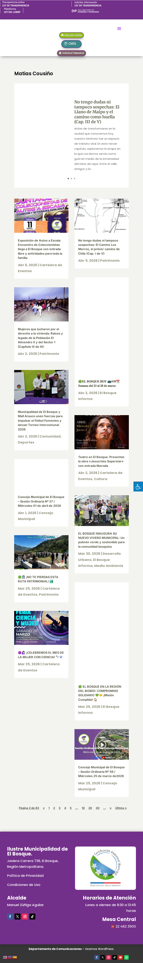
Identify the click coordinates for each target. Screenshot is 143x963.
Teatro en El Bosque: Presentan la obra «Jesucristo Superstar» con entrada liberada (101, 461)
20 (90, 808)
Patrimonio (49, 353)
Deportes (26, 442)
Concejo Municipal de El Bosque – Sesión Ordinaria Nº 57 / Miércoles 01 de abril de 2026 (41, 501)
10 (83, 808)
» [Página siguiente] (111, 808)
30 (97, 808)
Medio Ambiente (108, 565)
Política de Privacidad (25, 875)
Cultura (100, 479)
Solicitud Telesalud (73, 53)
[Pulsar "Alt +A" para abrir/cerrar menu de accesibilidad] (138, 486)
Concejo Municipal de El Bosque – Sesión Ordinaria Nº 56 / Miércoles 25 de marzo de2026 (101, 771)
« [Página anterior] (44, 808)
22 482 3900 (126, 926)
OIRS (73, 44)
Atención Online (73, 35)
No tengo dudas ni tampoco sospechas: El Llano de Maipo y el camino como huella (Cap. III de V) (96, 111)
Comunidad (50, 436)
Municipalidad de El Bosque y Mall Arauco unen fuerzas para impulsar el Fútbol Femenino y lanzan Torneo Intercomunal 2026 (40, 420)
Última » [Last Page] (121, 808)
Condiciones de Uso (23, 884)
